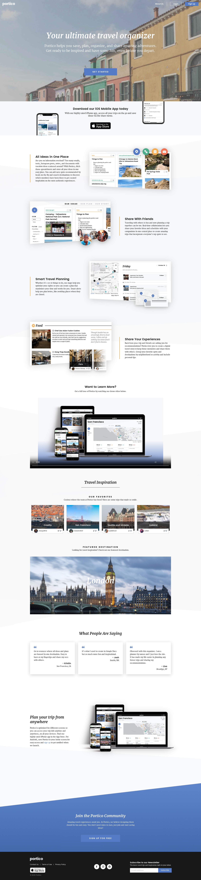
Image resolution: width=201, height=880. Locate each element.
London (100, 580)
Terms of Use (47, 864)
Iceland (153, 525)
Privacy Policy (60, 864)
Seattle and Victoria (118, 525)
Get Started (100, 71)
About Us (159, 3)
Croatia (48, 525)
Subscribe (165, 870)
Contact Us (34, 864)
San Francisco (83, 525)
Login (175, 3)
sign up (47, 742)
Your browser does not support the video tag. (100, 433)
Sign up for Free (100, 838)
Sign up (191, 3)
